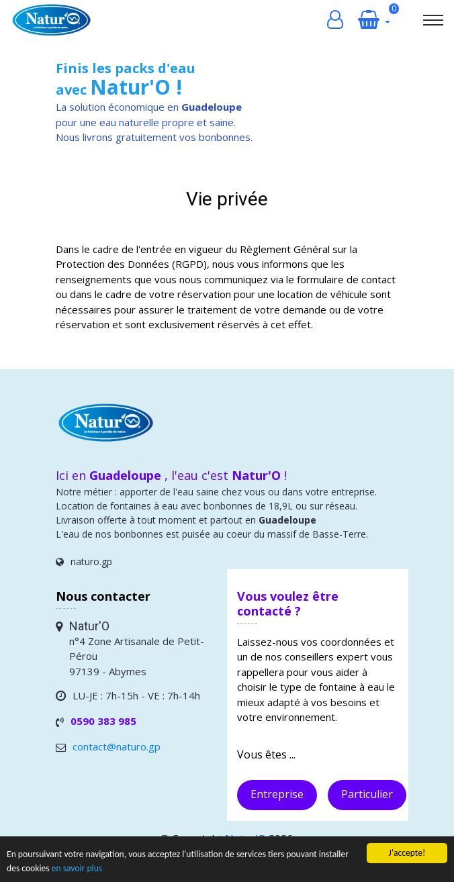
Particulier (367, 794)
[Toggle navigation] (433, 20)
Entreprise (277, 794)
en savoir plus (77, 869)
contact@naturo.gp (117, 746)
